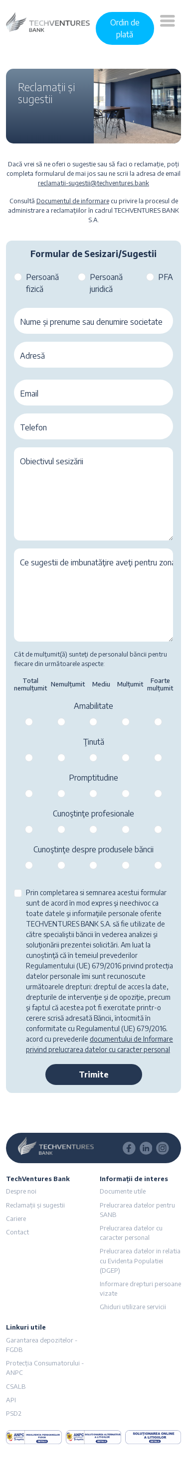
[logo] (48, 21)
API (11, 1400)
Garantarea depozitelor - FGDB (41, 1344)
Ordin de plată (125, 28)
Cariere (16, 1218)
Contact (17, 1232)
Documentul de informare (72, 201)
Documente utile (123, 1191)
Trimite (94, 1074)
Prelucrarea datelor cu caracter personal (131, 1232)
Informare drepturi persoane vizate (140, 1288)
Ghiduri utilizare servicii (133, 1307)
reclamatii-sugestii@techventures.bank (93, 183)
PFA (165, 277)
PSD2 (13, 1413)
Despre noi (21, 1191)
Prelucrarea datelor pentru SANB (137, 1209)
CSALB (15, 1386)
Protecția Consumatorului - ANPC (45, 1367)
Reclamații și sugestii (35, 1205)
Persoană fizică (42, 283)
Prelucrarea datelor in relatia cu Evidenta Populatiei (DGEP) (140, 1260)
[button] (167, 28)
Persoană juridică (106, 283)
